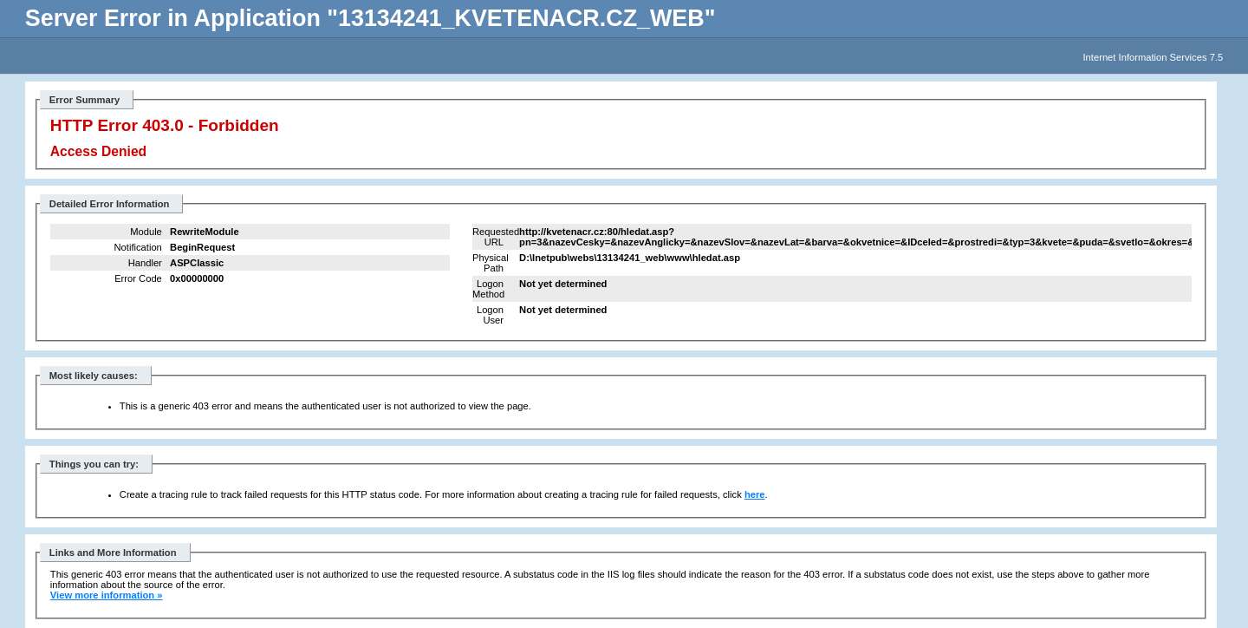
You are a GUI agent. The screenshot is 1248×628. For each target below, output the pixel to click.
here (754, 494)
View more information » (106, 595)
